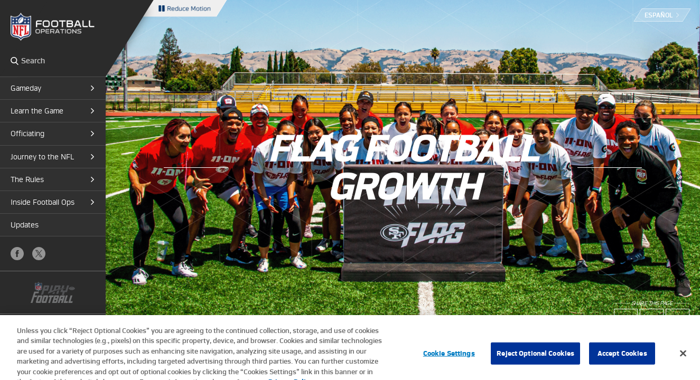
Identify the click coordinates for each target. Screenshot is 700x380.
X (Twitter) (38, 253)
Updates (25, 225)
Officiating (27, 133)
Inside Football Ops (42, 202)
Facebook (17, 253)
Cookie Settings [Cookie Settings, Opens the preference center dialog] (449, 359)
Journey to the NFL (42, 157)
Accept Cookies (622, 359)
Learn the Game (37, 111)
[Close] (683, 358)
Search (14, 61)
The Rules (27, 179)
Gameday (26, 88)
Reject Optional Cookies (535, 359)
